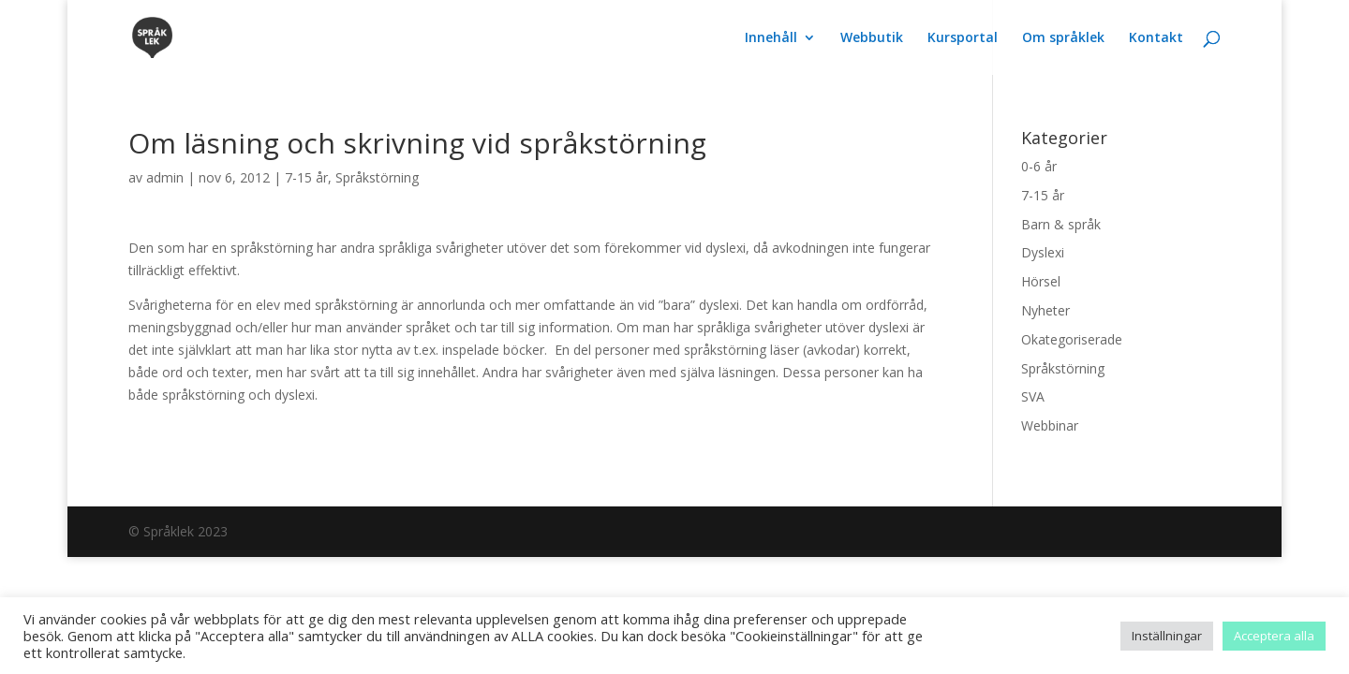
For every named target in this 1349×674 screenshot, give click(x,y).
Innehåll (771, 38)
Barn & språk (1061, 224)
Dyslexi (1042, 252)
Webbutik (871, 38)
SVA (1033, 396)
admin (165, 177)
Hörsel (1040, 281)
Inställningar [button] (1167, 635)
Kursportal (962, 38)
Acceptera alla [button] (1274, 635)
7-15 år (306, 177)
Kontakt (1156, 38)
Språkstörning (377, 177)
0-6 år (1039, 166)
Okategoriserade (1071, 339)
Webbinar (1049, 425)
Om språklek (1063, 38)
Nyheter (1045, 310)
